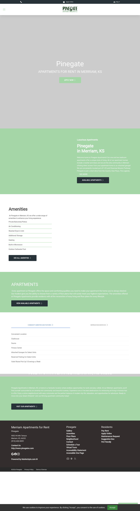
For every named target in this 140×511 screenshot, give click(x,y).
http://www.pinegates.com (22, 488)
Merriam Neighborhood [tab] (99, 325)
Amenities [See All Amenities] (70, 473)
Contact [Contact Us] (69, 481)
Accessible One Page (75, 492)
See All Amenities (22, 258)
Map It (117, 2)
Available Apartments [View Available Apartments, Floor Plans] (93, 180)
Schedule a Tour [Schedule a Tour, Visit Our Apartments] (73, 484)
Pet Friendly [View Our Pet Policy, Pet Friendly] (106, 481)
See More (83, 174)
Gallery (69, 470)
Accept (112, 507)
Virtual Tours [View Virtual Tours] (71, 487)
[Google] (12, 493)
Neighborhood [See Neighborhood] (72, 478)
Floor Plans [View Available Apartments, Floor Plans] (71, 476)
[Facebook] (15, 493)
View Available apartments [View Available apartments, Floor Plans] (29, 303)
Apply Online (68, 2)
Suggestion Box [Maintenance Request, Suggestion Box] (107, 478)
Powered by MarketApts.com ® (24, 499)
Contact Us (16, 485)
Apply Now (70, 80)
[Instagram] (18, 493)
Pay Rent (105, 470)
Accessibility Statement (76, 490)
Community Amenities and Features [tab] (41, 325)
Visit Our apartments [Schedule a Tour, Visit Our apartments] (27, 446)
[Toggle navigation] (4, 9)
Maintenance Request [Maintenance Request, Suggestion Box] (110, 476)
